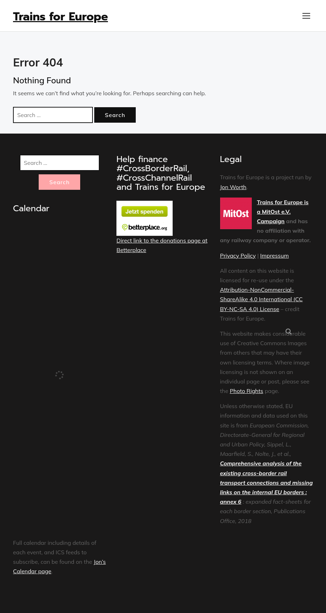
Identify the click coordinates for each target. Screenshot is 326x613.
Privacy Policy (238, 255)
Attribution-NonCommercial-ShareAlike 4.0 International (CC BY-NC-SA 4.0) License (261, 299)
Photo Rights (246, 390)
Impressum (274, 255)
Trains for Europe (60, 16)
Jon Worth (233, 187)
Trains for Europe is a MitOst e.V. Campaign (283, 212)
